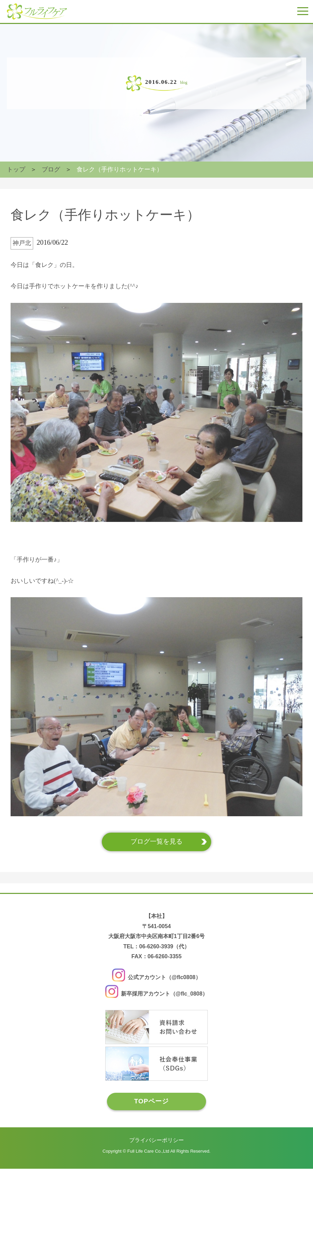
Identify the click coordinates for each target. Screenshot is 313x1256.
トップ (16, 176)
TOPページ (150, 1191)
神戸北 (19, 274)
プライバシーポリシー (156, 1230)
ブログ (51, 176)
